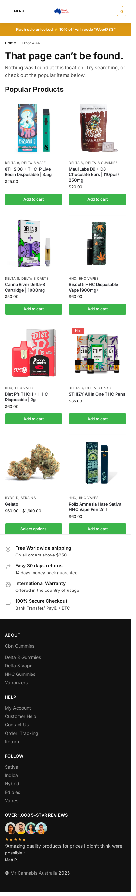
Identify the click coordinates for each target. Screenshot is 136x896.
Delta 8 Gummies (101, 163)
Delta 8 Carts (34, 278)
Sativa (11, 767)
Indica (11, 775)
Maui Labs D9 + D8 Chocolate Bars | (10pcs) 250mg (94, 174)
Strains (28, 498)
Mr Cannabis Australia (33, 873)
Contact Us (17, 724)
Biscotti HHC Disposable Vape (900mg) (93, 287)
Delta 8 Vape (33, 163)
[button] (121, 11)
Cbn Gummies (19, 646)
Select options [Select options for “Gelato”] (33, 528)
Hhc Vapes (89, 278)
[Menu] (14, 11)
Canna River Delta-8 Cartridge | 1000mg (25, 287)
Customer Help (20, 716)
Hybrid (11, 498)
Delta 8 (12, 163)
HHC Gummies (20, 674)
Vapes (11, 800)
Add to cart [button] (33, 199)
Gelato (11, 504)
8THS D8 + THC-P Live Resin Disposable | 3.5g (28, 171)
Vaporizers (16, 682)
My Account (18, 708)
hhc (72, 278)
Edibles (12, 792)
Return (12, 741)
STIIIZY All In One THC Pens (97, 394)
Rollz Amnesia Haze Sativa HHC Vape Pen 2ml (95, 506)
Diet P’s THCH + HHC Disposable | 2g (26, 396)
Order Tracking (21, 733)
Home (10, 43)
